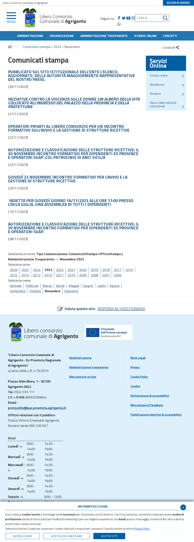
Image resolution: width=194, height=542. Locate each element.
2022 (60, 269)
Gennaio (16, 285)
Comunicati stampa (36, 46)
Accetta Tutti (109, 536)
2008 (94, 275)
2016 (129, 269)
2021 (71, 269)
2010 (71, 275)
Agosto (115, 285)
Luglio (101, 285)
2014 (25, 275)
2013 (37, 275)
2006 (117, 275)
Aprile (60, 285)
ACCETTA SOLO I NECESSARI (66, 536)
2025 (25, 269)
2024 (37, 269)
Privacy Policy (142, 528)
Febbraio (32, 285)
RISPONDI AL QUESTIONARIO (121, 309)
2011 (60, 275)
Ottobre (35, 291)
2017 (117, 269)
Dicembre (71, 291)
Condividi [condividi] (170, 47)
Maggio (74, 285)
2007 (106, 275)
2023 (57, 46)
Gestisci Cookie (22, 536)
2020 (83, 269)
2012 (48, 275)
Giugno (88, 285)
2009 (83, 275)
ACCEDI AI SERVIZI (178, 3)
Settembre (18, 291)
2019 (94, 269)
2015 (13, 275)
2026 (13, 269)
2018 (106, 269)
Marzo (47, 285)
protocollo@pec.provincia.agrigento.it (37, 407)
